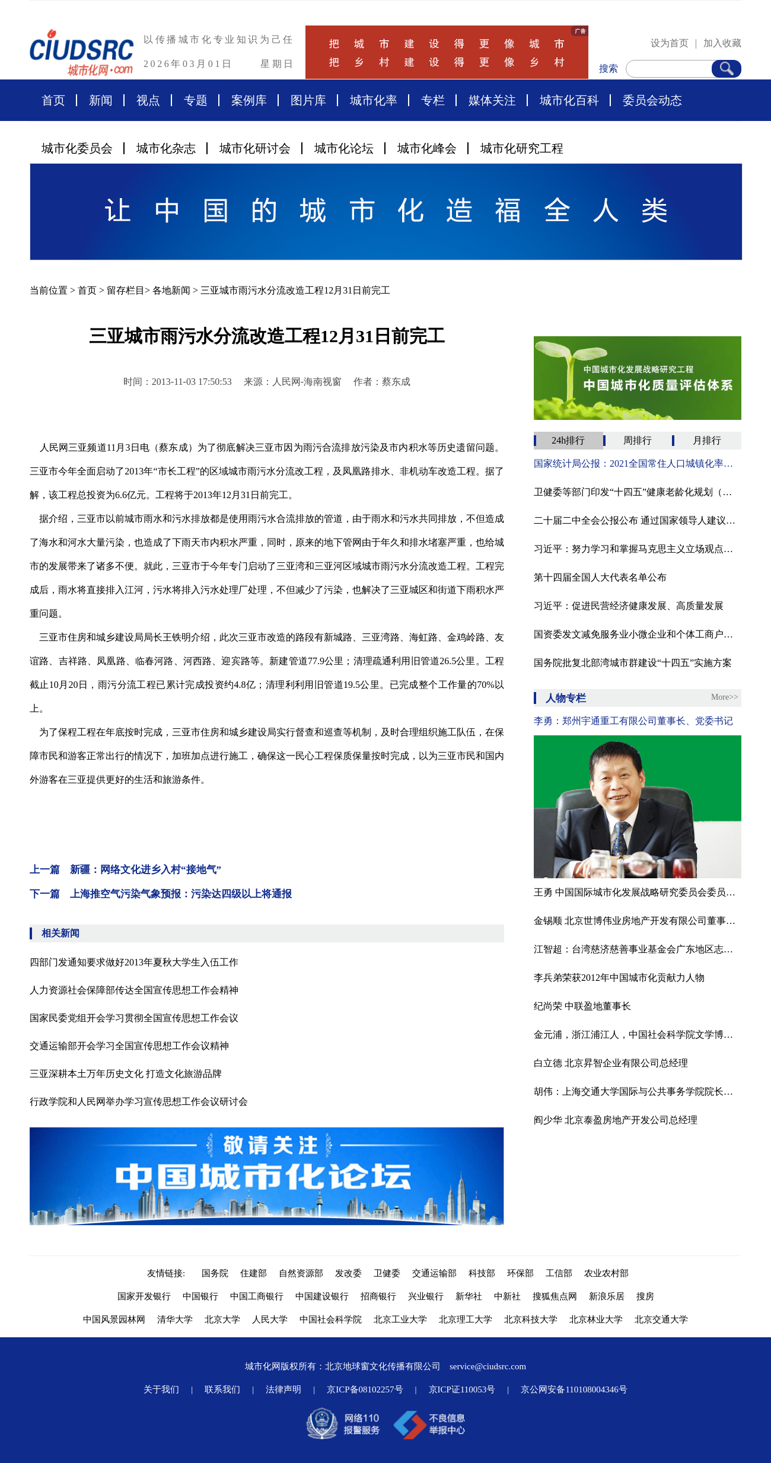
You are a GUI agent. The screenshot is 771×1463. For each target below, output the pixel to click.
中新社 (507, 1296)
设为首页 (670, 43)
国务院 (215, 1273)
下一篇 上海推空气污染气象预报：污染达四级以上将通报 (161, 894)
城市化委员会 (77, 148)
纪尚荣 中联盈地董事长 (582, 1006)
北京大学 (222, 1319)
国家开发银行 (144, 1296)
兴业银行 (426, 1296)
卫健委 (387, 1273)
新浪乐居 (607, 1296)
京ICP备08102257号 (365, 1389)
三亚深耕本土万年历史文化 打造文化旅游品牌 (126, 1074)
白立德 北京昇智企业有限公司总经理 (611, 1063)
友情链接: (168, 1273)
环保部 (520, 1273)
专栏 (433, 100)
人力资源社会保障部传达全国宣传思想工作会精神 (134, 990)
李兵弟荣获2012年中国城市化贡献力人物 (619, 978)
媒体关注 (492, 100)
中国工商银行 (256, 1296)
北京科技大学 (530, 1319)
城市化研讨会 (255, 148)
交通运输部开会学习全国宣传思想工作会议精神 (129, 1046)
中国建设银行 (322, 1296)
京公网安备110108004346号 (574, 1389)
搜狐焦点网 (555, 1296)
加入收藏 (722, 43)
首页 (53, 100)
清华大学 (175, 1319)
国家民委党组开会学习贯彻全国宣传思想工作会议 (134, 1018)
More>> (724, 697)
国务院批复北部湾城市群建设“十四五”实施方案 (633, 663)
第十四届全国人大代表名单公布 (600, 577)
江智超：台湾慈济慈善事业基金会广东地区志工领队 (637, 949)
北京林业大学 (596, 1319)
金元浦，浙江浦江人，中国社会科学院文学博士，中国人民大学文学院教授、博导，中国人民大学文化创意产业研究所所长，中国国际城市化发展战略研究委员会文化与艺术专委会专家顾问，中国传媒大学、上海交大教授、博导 (637, 1034)
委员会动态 (652, 100)
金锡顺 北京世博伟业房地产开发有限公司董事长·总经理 (637, 921)
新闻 (101, 100)
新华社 (468, 1296)
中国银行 (200, 1296)
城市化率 (373, 100)
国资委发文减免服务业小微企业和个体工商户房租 (637, 634)
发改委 (348, 1273)
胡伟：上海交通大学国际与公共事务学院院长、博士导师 (637, 1091)
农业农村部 (606, 1273)
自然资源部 (301, 1273)
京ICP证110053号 (462, 1389)
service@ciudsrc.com (488, 1366)
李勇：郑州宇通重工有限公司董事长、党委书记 (633, 721)
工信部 (559, 1273)
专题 (196, 100)
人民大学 (270, 1319)
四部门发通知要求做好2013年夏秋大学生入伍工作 (134, 962)
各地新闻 (171, 290)
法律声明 (283, 1389)
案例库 (249, 100)
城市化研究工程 (521, 148)
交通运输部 (434, 1273)
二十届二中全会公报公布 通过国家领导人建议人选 (637, 520)
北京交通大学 (661, 1319)
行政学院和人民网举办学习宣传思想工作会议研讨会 (139, 1102)
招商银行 (378, 1296)
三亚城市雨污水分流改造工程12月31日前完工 (295, 290)
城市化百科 (569, 100)
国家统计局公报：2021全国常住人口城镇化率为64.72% (637, 463)
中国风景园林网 (114, 1319)
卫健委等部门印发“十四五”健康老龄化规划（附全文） (637, 492)
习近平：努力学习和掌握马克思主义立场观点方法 (637, 549)
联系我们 (222, 1389)
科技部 (482, 1273)
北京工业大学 (400, 1319)
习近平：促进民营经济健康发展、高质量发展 (629, 606)
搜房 (645, 1296)
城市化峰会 (427, 148)
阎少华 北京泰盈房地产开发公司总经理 (615, 1120)
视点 (148, 100)
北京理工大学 (465, 1319)
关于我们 (161, 1389)
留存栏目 (126, 290)
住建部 (253, 1273)
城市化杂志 (166, 148)
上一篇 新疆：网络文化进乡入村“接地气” (125, 869)
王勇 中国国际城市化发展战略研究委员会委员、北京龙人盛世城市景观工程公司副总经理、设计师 (637, 892)
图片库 (308, 100)
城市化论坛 (344, 148)
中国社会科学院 (331, 1319)
